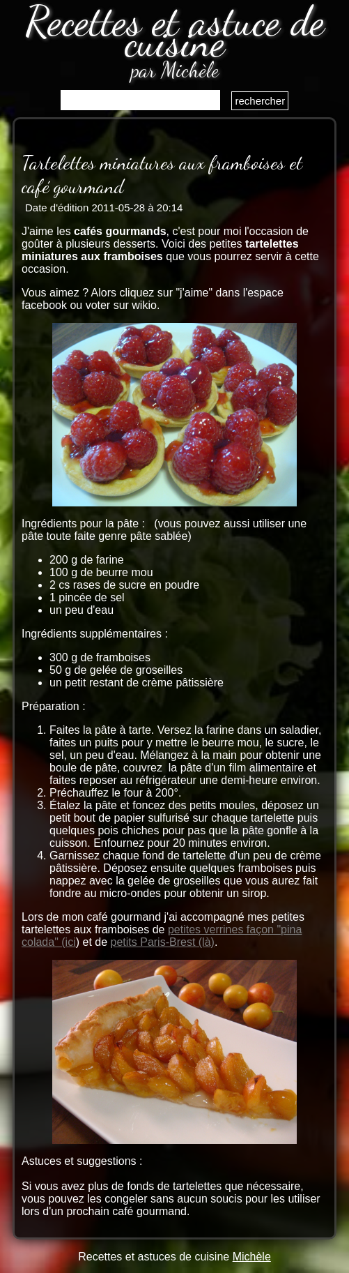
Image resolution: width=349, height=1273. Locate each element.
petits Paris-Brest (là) (163, 942)
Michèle (252, 1257)
